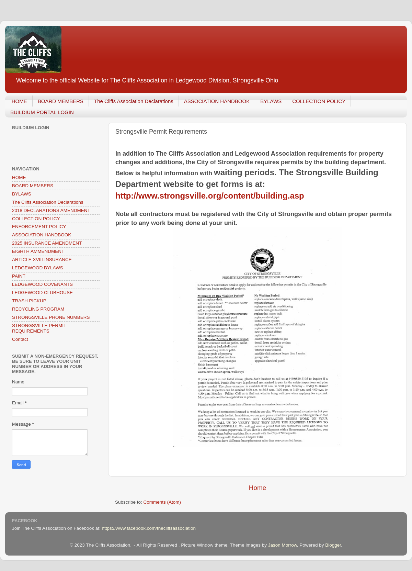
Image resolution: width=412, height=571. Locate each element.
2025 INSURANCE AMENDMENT (47, 243)
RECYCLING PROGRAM (38, 309)
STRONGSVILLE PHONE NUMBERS (51, 317)
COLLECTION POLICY (318, 101)
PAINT (18, 276)
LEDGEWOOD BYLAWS (37, 267)
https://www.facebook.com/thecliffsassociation (149, 528)
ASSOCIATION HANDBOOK (217, 101)
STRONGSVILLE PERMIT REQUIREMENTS (39, 328)
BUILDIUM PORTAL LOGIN (42, 112)
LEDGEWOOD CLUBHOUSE (42, 292)
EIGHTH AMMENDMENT (38, 251)
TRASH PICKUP (29, 300)
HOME (19, 101)
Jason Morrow (282, 545)
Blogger (333, 545)
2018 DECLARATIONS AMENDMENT (51, 210)
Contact (20, 339)
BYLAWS (271, 101)
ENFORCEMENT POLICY (39, 226)
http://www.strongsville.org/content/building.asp (209, 195)
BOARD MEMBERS (60, 101)
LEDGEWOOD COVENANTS (42, 284)
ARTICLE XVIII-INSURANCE (42, 259)
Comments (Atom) (162, 502)
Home (257, 487)
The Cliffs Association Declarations (133, 101)
